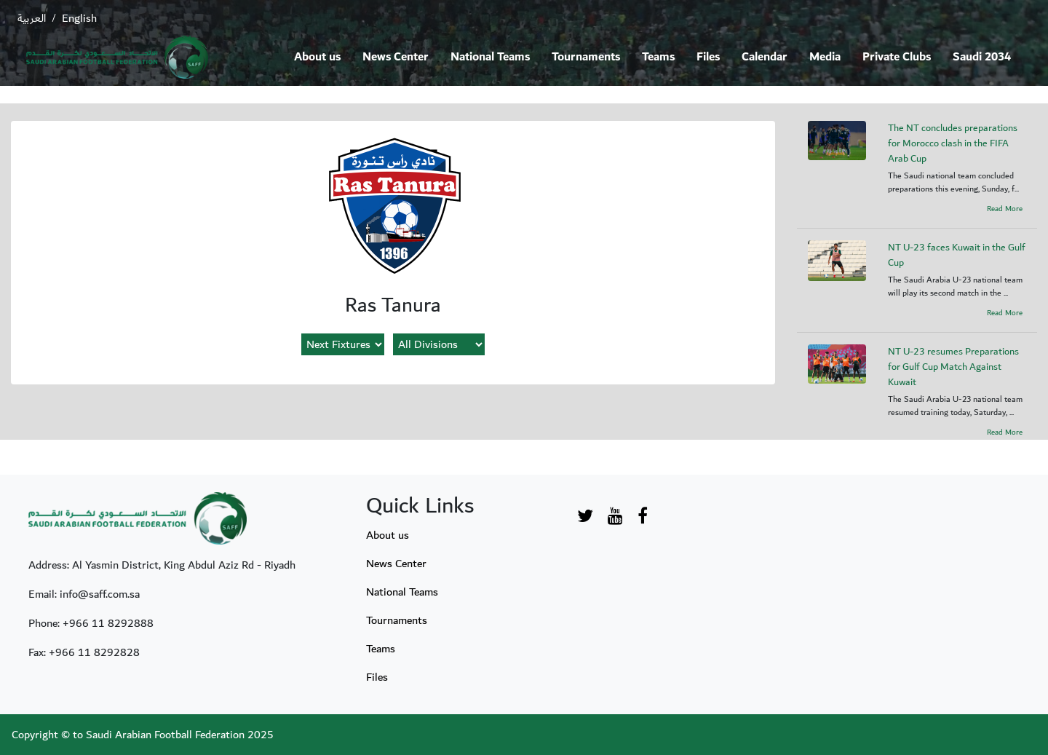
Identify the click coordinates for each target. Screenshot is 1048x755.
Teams (658, 57)
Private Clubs (896, 57)
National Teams (490, 57)
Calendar (764, 57)
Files (708, 57)
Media (825, 57)
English (79, 18)
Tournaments (586, 57)
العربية (31, 18)
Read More (1005, 209)
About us (317, 57)
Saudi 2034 (982, 57)
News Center (395, 57)
